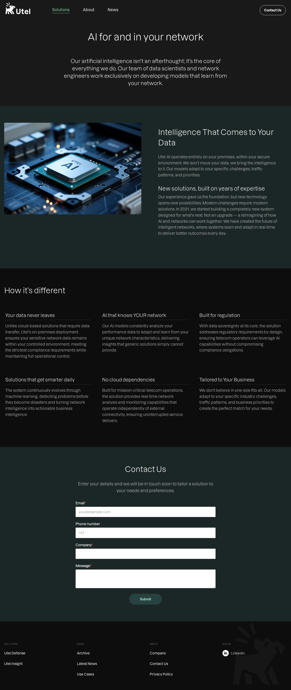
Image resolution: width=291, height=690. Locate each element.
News (113, 10)
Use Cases (85, 674)
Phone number (87, 524)
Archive (83, 653)
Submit (145, 599)
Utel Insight (13, 664)
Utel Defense (14, 653)
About (88, 10)
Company (84, 545)
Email (80, 503)
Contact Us (272, 10)
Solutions (61, 10)
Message (83, 566)
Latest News (87, 664)
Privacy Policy (161, 674)
